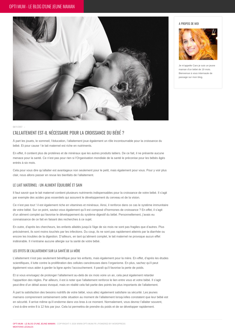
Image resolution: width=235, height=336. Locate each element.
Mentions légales (23, 327)
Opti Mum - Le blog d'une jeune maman (42, 6)
